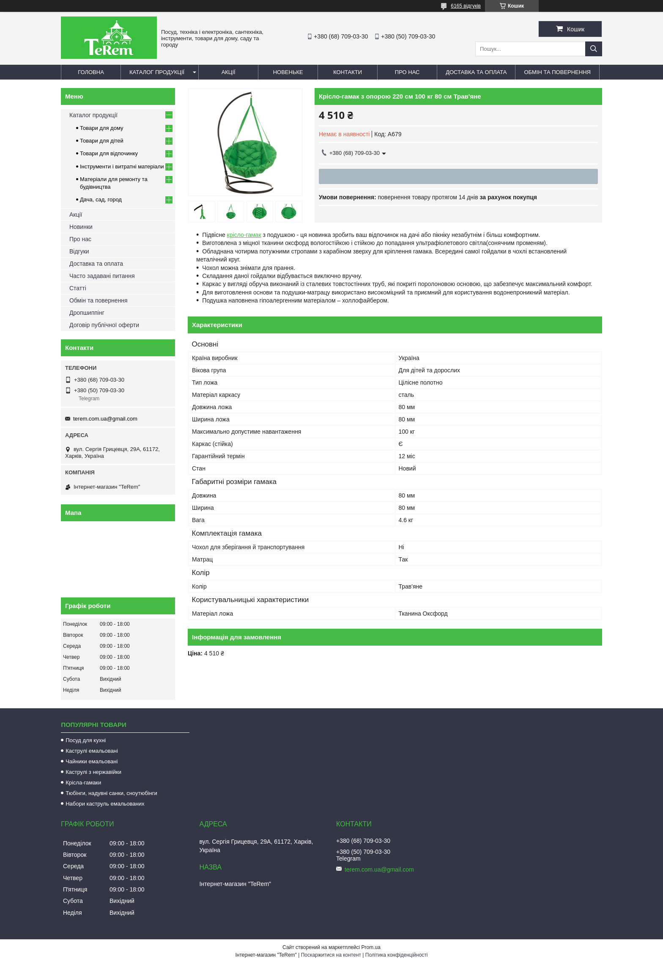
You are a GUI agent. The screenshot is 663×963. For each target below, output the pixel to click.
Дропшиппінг (86, 312)
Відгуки (79, 251)
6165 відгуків (466, 6)
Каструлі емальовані (92, 751)
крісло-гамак (244, 234)
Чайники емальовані (92, 761)
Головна (91, 72)
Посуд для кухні (86, 740)
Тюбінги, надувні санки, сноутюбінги (111, 793)
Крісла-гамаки (83, 782)
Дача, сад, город (101, 199)
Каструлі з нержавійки (93, 772)
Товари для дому (101, 128)
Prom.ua (371, 947)
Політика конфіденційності (396, 955)
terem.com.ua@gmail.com (105, 418)
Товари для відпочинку (109, 153)
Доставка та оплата (476, 72)
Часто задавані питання (102, 275)
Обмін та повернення (557, 72)
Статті (77, 288)
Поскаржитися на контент (331, 955)
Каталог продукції (156, 72)
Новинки (81, 226)
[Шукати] (593, 48)
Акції (229, 72)
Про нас (407, 72)
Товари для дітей (101, 141)
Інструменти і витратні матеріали (122, 166)
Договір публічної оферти (104, 325)
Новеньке (288, 72)
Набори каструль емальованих (105, 804)
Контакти (347, 72)
